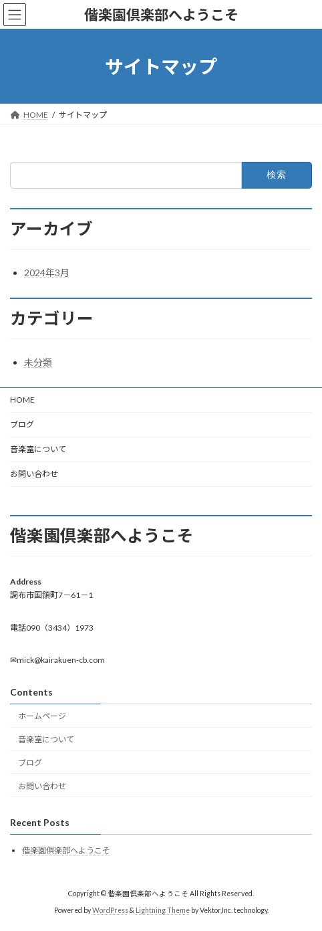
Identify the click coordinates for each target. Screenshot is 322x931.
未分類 (38, 362)
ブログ (22, 424)
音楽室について (38, 449)
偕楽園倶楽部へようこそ (66, 850)
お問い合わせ (34, 474)
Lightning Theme (163, 910)
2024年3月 (46, 272)
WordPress (110, 910)
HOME (22, 400)
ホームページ (42, 717)
